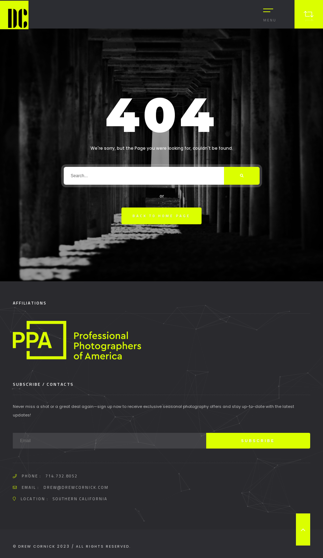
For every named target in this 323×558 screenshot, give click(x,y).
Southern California (80, 499)
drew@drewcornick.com (76, 487)
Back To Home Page (161, 216)
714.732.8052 (62, 476)
